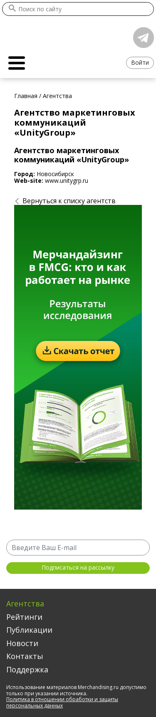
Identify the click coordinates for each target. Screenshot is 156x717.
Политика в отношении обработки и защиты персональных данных (62, 702)
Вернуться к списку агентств (69, 200)
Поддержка (27, 669)
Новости (22, 643)
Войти (140, 62)
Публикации (29, 630)
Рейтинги (24, 617)
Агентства (25, 603)
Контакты (24, 656)
